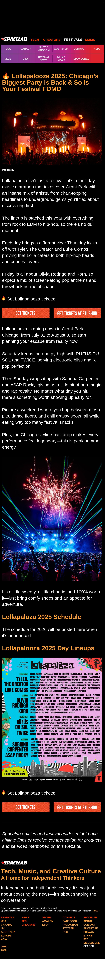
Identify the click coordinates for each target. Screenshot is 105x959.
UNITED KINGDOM (44, 49)
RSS (65, 932)
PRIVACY (88, 932)
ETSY (45, 924)
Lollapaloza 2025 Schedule (41, 616)
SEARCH (88, 946)
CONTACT (89, 924)
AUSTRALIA (61, 48)
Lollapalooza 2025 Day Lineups (48, 648)
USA (8, 48)
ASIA (97, 48)
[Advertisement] (52, 18)
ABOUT (87, 921)
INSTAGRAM (70, 924)
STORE (46, 917)
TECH (35, 39)
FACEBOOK (70, 921)
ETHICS (88, 935)
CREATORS (52, 39)
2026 (26, 58)
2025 (8, 58)
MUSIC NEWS (61, 59)
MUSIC (89, 39)
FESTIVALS (73, 40)
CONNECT (69, 917)
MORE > (96, 911)
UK (3, 928)
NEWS (25, 917)
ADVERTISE (90, 928)
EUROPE (79, 48)
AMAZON (47, 921)
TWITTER (68, 928)
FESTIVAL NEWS (43, 59)
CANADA (26, 48)
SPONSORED (81, 58)
